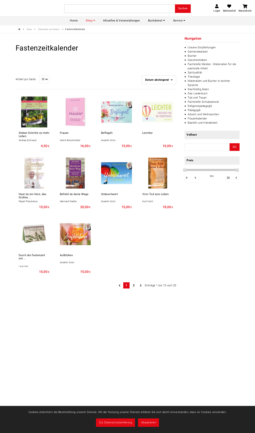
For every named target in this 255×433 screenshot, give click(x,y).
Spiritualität (195, 72)
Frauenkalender (197, 118)
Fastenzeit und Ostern (49, 29)
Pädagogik (194, 110)
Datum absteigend (159, 79)
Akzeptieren (148, 422)
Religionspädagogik (200, 106)
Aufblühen (66, 255)
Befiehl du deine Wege (74, 194)
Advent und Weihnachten (203, 114)
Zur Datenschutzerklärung (115, 422)
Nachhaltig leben (198, 89)
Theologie (194, 76)
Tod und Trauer (197, 97)
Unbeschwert (109, 194)
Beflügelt (107, 133)
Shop (29, 29)
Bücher (192, 55)
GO (234, 147)
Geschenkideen (197, 60)
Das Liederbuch (197, 93)
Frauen (64, 133)
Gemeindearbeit (198, 51)
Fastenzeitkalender (75, 29)
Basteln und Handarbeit (202, 122)
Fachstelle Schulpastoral (203, 101)
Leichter (147, 133)
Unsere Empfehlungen (202, 47)
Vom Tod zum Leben (155, 194)
